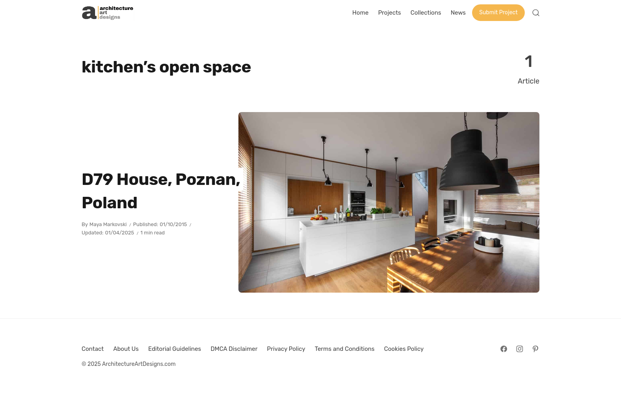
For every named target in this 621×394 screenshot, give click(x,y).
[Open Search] (536, 13)
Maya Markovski (108, 224)
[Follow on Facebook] (504, 349)
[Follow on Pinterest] (535, 349)
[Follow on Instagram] (519, 349)
